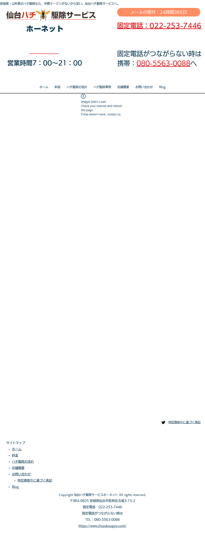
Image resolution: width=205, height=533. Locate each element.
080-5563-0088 (163, 63)
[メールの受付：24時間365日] (158, 12)
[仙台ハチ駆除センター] (163, 422)
